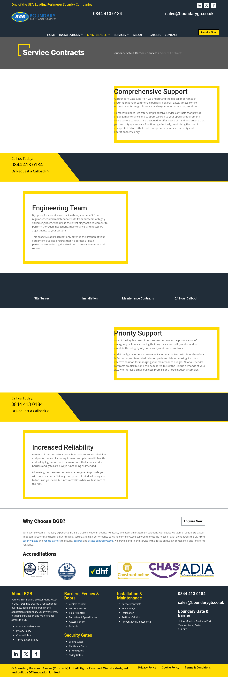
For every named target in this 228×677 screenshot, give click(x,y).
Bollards (73, 626)
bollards (77, 540)
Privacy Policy (23, 630)
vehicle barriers (52, 540)
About (137, 35)
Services (120, 35)
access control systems (100, 540)
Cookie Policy (23, 635)
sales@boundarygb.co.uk (189, 13)
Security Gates (78, 635)
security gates (30, 540)
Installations (69, 35)
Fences (88, 593)
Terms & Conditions (27, 639)
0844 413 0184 (107, 13)
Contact (171, 35)
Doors (69, 598)
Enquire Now (193, 521)
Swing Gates (75, 655)
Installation (128, 612)
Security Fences (77, 608)
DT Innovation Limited (44, 672)
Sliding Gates (76, 641)
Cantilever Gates (78, 646)
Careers (155, 35)
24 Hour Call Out (131, 617)
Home (51, 35)
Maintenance (97, 35)
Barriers (71, 593)
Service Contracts (131, 604)
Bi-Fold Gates (76, 650)
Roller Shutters (77, 612)
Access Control (77, 621)
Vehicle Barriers (77, 604)
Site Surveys (128, 608)
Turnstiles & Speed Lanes (83, 617)
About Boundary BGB (28, 626)
